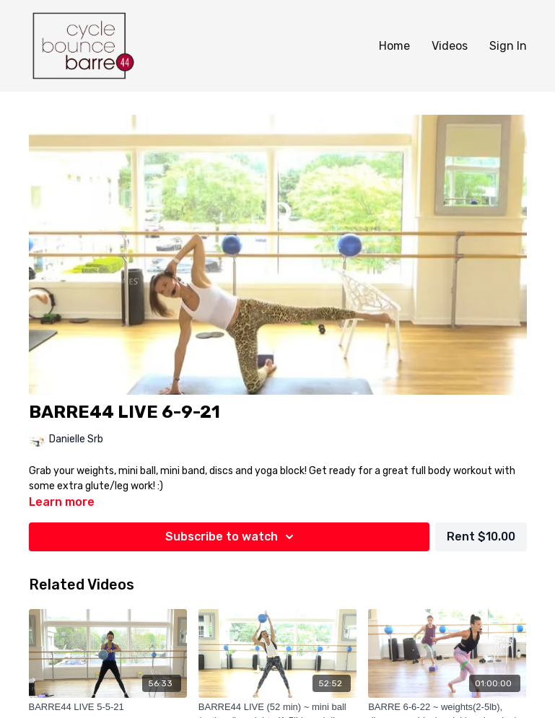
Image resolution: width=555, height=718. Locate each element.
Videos (450, 46)
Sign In (508, 46)
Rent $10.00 (481, 536)
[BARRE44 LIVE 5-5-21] (108, 707)
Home (394, 46)
